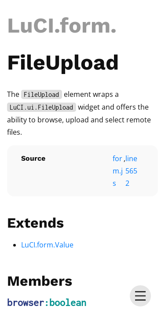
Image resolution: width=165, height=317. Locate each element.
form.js (118, 171)
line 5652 (131, 171)
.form (82, 25)
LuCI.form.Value (47, 245)
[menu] (140, 295)
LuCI (30, 25)
